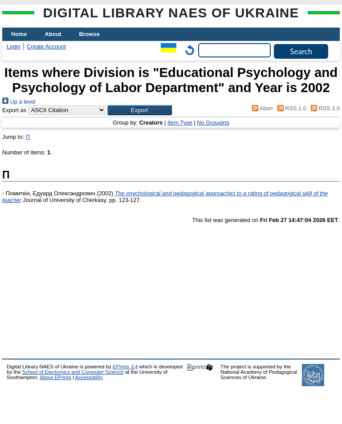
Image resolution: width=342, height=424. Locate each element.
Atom (261, 108)
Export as (14, 110)
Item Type (179, 122)
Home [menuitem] (19, 34)
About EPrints (55, 377)
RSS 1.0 (290, 108)
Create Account (46, 46)
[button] (139, 110)
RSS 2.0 (324, 108)
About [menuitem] (53, 34)
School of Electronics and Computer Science (73, 372)
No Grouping (213, 122)
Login (13, 46)
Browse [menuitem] (89, 34)
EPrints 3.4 (125, 366)
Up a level (18, 101)
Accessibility (89, 377)
